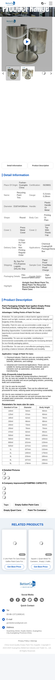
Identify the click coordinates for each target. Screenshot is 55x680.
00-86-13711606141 (16, 614)
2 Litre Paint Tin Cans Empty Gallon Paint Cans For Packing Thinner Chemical (14, 560)
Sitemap (33, 641)
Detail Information (14, 166)
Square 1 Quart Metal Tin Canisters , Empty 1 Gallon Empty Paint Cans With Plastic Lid (40, 560)
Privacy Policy (23, 641)
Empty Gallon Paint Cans (27, 505)
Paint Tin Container (37, 510)
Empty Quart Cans (12, 510)
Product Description (40, 166)
